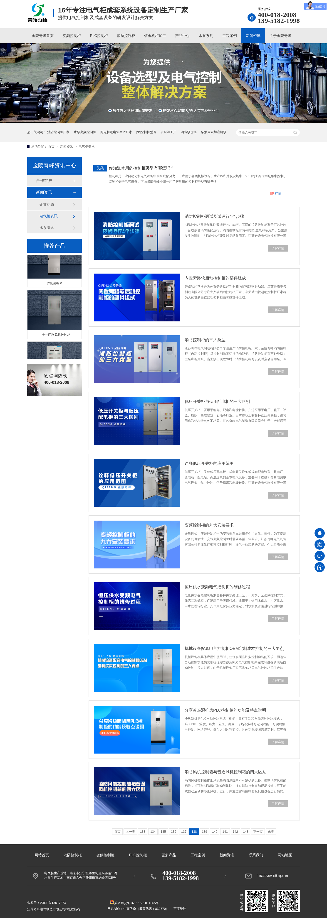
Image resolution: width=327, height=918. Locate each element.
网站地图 (285, 855)
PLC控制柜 (99, 36)
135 (163, 831)
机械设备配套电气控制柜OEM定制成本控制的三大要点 (234, 648)
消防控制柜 (126, 36)
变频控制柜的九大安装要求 (209, 525)
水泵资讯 (47, 228)
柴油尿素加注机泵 (213, 132)
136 (173, 831)
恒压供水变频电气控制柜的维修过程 (217, 587)
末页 (271, 831)
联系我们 (256, 855)
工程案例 (229, 36)
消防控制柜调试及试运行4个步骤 (214, 216)
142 (235, 831)
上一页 (130, 831)
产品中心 (182, 36)
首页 (51, 146)
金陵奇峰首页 (43, 36)
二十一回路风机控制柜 (54, 336)
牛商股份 (129, 909)
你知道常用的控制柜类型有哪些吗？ (141, 168)
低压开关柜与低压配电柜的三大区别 (217, 401)
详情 (278, 193)
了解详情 (278, 248)
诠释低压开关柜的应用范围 (209, 463)
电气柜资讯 (86, 146)
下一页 (258, 831)
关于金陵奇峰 (280, 36)
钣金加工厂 (168, 132)
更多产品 (168, 855)
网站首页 (42, 855)
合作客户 (44, 180)
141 (225, 831)
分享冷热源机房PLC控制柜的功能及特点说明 (225, 710)
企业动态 (47, 204)
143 (245, 831)
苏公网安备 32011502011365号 (134, 903)
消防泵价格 (189, 132)
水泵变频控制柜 (85, 132)
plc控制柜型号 (146, 132)
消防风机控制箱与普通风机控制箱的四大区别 (225, 772)
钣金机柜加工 (155, 36)
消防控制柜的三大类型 (205, 340)
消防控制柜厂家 (58, 132)
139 (204, 831)
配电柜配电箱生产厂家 (116, 132)
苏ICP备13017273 (53, 903)
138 (194, 831)
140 (214, 831)
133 (142, 831)
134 (153, 831)
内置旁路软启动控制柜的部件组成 (215, 278)
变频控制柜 (72, 36)
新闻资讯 (253, 36)
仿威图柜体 (54, 284)
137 (183, 831)
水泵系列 (206, 36)
